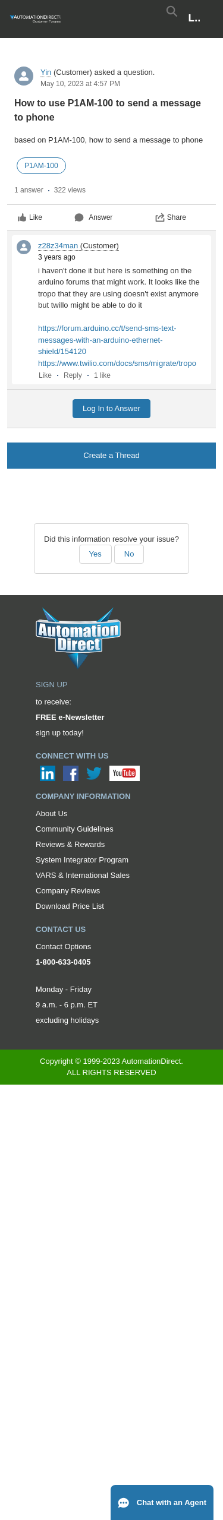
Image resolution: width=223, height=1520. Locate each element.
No (129, 553)
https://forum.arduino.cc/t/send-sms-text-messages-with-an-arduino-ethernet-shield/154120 (107, 340)
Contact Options (63, 946)
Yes (95, 553)
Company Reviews (68, 890)
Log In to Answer (111, 408)
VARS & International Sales (83, 875)
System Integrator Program (82, 859)
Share (170, 217)
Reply (73, 375)
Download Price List (70, 906)
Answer (93, 217)
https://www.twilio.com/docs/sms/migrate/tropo (117, 363)
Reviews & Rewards (70, 844)
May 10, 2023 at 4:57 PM (80, 84)
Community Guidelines (75, 828)
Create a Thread (111, 455)
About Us (51, 813)
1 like (102, 375)
